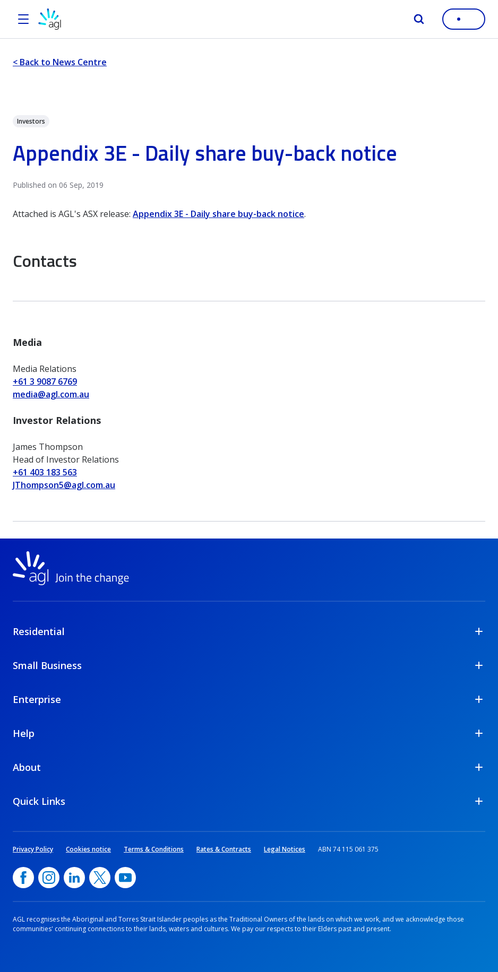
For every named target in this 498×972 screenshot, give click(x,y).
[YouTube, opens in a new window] (125, 877)
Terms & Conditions (154, 849)
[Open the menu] (23, 19)
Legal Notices (284, 849)
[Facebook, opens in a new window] (23, 877)
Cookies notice (88, 849)
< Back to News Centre (60, 62)
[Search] (419, 19)
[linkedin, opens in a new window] (74, 877)
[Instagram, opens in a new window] (48, 877)
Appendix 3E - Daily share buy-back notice (218, 214)
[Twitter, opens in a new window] (99, 877)
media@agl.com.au (51, 394)
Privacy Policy (33, 849)
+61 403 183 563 (45, 472)
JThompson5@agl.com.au (64, 485)
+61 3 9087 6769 (45, 381)
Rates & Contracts (223, 849)
